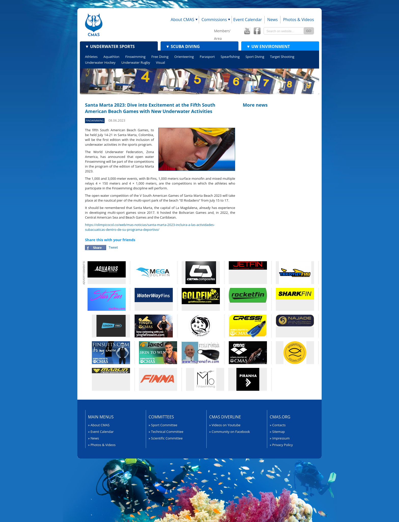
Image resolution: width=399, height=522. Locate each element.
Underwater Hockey (100, 62)
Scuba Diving (183, 46)
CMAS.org (280, 417)
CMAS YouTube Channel (247, 31)
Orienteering (184, 56)
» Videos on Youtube (224, 425)
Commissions (214, 19)
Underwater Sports (110, 46)
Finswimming (135, 56)
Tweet (113, 247)
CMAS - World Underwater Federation (94, 24)
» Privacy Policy (281, 445)
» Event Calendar (101, 431)
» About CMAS (99, 425)
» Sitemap (277, 431)
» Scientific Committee (166, 438)
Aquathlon (111, 56)
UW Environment (268, 46)
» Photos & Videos (102, 445)
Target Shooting (282, 56)
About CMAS (182, 19)
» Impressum (280, 438)
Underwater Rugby (135, 62)
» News (93, 438)
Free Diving (159, 56)
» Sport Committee (163, 425)
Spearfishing (230, 56)
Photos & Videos (298, 19)
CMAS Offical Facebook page (257, 31)
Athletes (91, 56)
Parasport (207, 56)
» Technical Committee (166, 431)
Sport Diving (255, 56)
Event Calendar (247, 19)
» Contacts (278, 425)
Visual (160, 62)
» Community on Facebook (229, 431)
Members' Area (222, 31)
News (272, 19)
